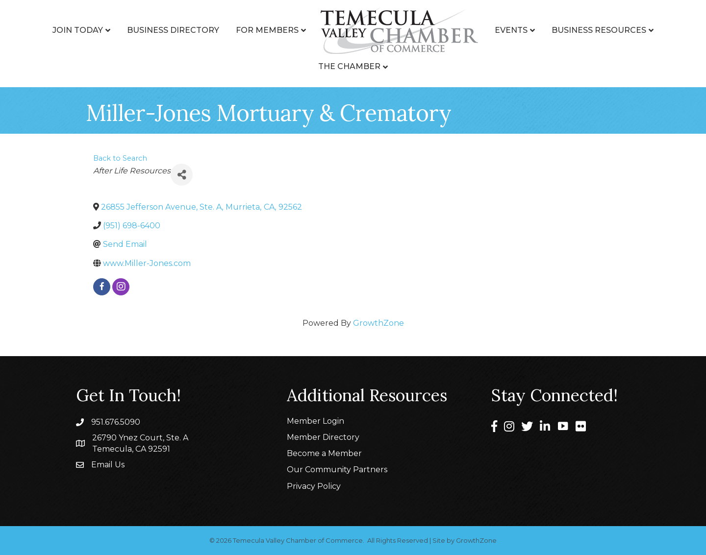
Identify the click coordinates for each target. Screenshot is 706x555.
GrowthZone (378, 323)
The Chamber (349, 66)
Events (511, 30)
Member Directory (323, 437)
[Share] (182, 175)
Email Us (108, 464)
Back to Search (120, 158)
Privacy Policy (314, 486)
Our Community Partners (337, 469)
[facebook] (101, 286)
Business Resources (599, 30)
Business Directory (173, 30)
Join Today (77, 30)
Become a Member (324, 453)
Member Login (315, 421)
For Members (267, 30)
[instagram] (120, 286)
